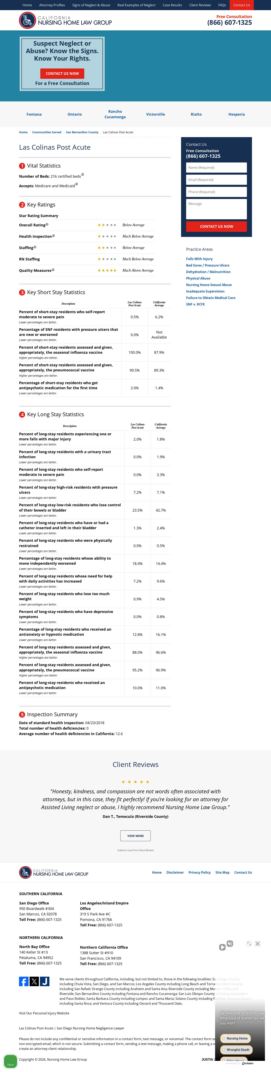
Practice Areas (199, 249)
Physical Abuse (198, 278)
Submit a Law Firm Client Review (135, 850)
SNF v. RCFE (195, 304)
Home (27, 5)
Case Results (172, 5)
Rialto (196, 114)
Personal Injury (44, 1013)
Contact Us (241, 5)
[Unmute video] (199, 942)
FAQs (222, 5)
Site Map (222, 872)
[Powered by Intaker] (236, 1063)
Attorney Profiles (52, 5)
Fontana (34, 114)
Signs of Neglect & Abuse (91, 5)
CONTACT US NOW (216, 226)
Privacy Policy (200, 872)
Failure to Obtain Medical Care (210, 298)
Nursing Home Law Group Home (65, 20)
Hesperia (236, 114)
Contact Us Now (62, 73)
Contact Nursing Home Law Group (229, 20)
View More (135, 836)
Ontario (75, 114)
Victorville (155, 114)
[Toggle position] (249, 942)
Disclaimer (175, 872)
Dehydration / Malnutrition (208, 272)
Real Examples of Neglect (136, 5)
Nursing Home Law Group (67, 1059)
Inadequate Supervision (205, 291)
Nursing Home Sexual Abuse (209, 285)
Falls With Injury (199, 259)
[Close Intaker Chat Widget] (257, 942)
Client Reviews (200, 5)
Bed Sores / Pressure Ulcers (207, 265)
